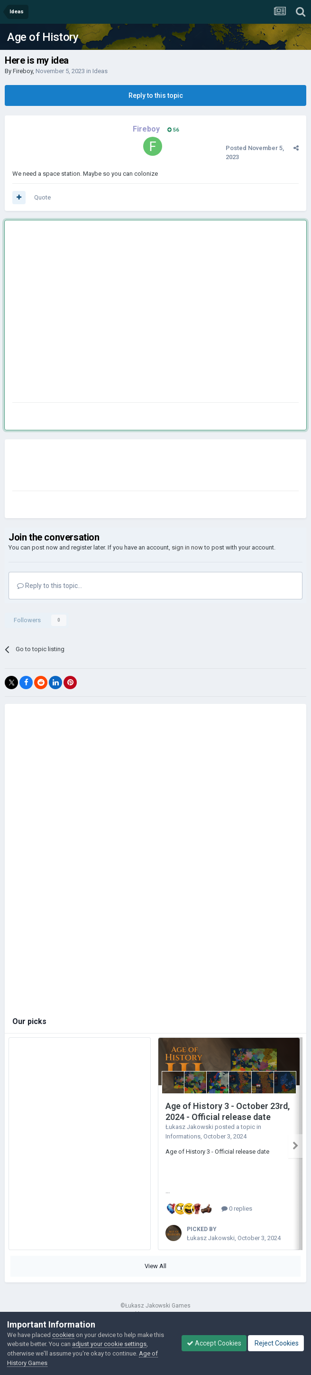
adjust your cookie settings (109, 1343)
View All (155, 1266)
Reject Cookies (276, 1343)
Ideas (100, 71)
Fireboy (23, 71)
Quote (42, 197)
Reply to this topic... (49, 585)
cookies (63, 1334)
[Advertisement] (89, 313)
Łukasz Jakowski (189, 1126)
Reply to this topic (155, 95)
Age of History (42, 37)
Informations (183, 1136)
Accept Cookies (214, 1343)
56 (173, 130)
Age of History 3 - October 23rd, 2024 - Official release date (227, 1111)
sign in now (187, 547)
